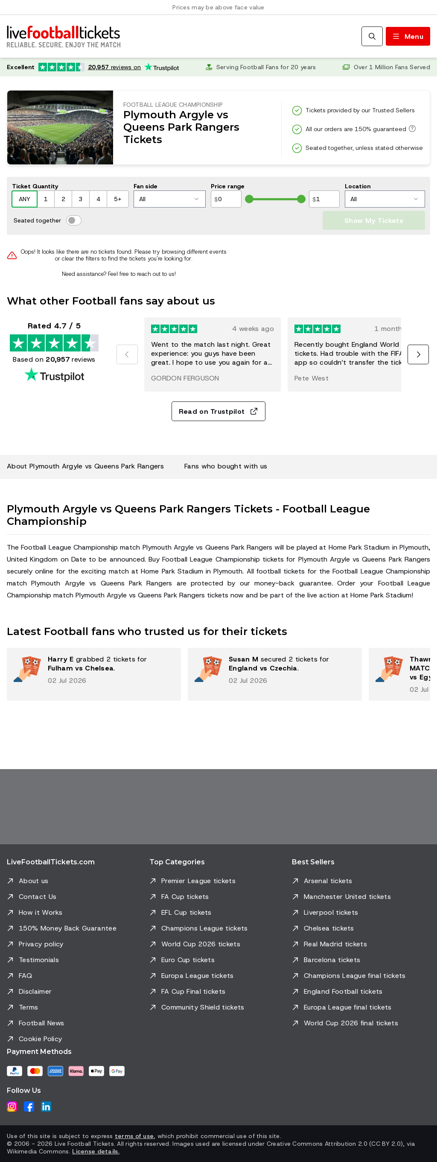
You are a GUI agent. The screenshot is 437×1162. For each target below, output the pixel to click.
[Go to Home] (63, 36)
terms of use (134, 1136)
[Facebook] (29, 1106)
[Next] (418, 354)
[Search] (372, 36)
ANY (24, 199)
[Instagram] (12, 1106)
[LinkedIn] (46, 1106)
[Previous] (127, 354)
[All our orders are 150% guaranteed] (411, 128)
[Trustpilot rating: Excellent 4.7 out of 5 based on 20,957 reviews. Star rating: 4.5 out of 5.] (93, 67)
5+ (118, 199)
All (168, 199)
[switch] (74, 220)
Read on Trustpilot (219, 411)
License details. (95, 1151)
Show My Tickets (373, 220)
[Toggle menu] (408, 36)
